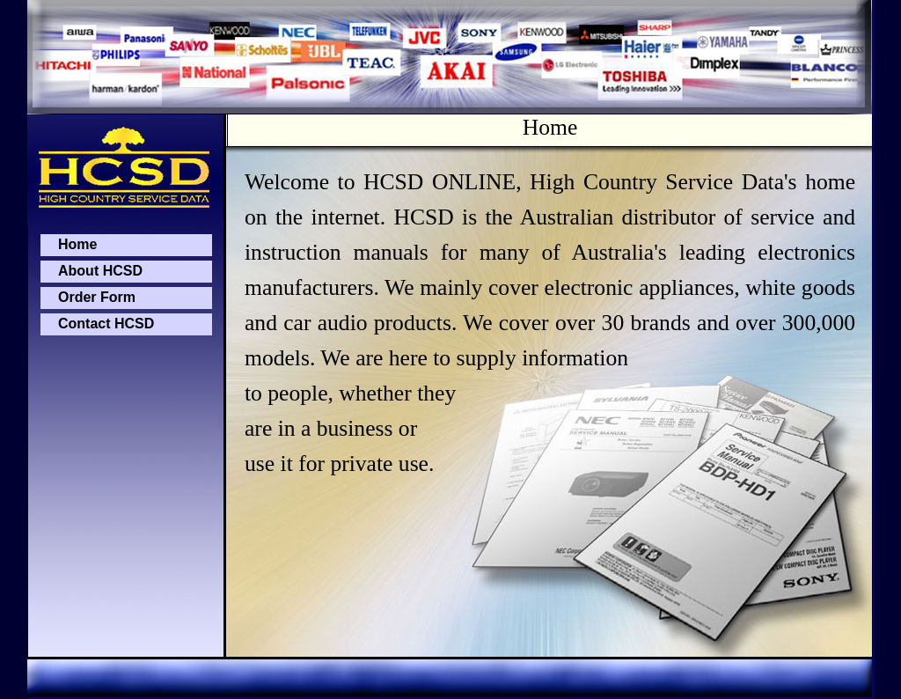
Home (77, 244)
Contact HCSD (106, 323)
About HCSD (100, 270)
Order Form (97, 297)
